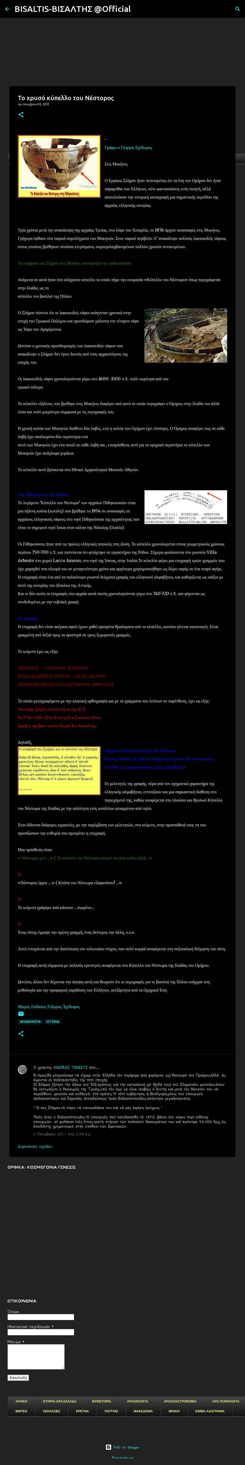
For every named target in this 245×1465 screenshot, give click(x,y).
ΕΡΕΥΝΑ (82, 1411)
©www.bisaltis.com (122, 1457)
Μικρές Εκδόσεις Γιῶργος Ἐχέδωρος (49, 1006)
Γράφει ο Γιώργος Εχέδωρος (128, 147)
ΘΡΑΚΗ (174, 1411)
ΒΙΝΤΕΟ (21, 1411)
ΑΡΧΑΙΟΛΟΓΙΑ (30, 1021)
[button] (21, 115)
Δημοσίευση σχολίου (35, 1146)
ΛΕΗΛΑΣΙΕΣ (51, 1411)
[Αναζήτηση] (138, 9)
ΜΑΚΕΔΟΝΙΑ (143, 1411)
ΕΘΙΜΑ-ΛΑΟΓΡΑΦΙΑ (210, 1411)
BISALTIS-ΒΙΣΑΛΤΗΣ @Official (72, 8)
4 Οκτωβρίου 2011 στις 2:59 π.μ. (62, 1134)
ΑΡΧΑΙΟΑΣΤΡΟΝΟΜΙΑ (180, 1401)
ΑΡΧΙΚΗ (21, 1401)
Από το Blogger (122, 1447)
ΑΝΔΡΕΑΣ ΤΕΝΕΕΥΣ (70, 1067)
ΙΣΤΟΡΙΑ (53, 1021)
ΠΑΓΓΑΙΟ (111, 1411)
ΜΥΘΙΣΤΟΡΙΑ (101, 1401)
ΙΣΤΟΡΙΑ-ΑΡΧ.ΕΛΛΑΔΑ (59, 1401)
